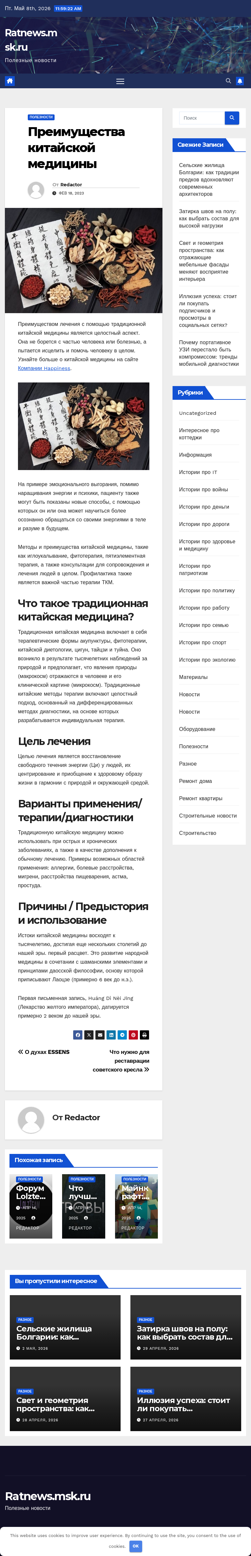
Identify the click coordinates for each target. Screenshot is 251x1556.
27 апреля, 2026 (161, 1420)
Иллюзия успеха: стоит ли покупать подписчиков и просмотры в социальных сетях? (208, 311)
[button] (228, 81)
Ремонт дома (195, 781)
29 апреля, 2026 (161, 1349)
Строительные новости (208, 816)
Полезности (41, 117)
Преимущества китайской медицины (76, 148)
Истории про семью (203, 625)
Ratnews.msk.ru (48, 1496)
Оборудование (197, 729)
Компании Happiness (44, 368)
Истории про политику (207, 591)
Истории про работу (204, 608)
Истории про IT (198, 472)
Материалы (193, 677)
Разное (188, 764)
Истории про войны (203, 490)
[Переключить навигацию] (120, 81)
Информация (195, 455)
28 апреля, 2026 (41, 1420)
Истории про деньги (204, 507)
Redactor (71, 185)
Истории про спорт (202, 643)
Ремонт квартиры (201, 799)
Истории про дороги (204, 524)
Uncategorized (197, 413)
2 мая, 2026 (35, 1349)
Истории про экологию (207, 660)
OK (136, 1546)
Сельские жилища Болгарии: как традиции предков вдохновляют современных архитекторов (209, 179)
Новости (189, 695)
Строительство (197, 833)
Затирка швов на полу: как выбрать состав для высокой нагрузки (209, 219)
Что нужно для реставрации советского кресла (121, 1061)
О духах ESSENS (44, 1052)
